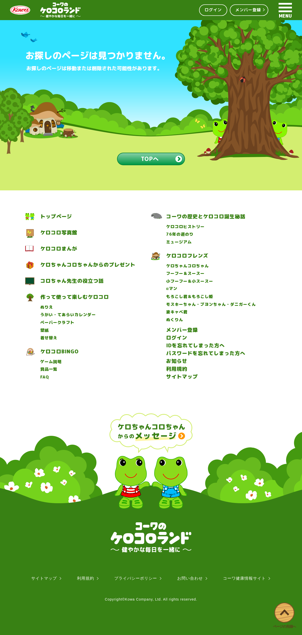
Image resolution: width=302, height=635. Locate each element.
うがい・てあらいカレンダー (68, 314)
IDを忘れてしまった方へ (195, 345)
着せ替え (48, 338)
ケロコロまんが (58, 248)
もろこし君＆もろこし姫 (189, 296)
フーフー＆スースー (185, 273)
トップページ (56, 216)
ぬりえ (46, 307)
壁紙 (44, 330)
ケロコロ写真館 (58, 232)
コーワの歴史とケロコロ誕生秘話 (205, 216)
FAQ (44, 377)
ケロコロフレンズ (187, 255)
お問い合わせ (190, 578)
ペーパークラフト (57, 322)
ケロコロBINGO (59, 351)
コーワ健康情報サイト (244, 578)
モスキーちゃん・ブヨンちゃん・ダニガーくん (211, 304)
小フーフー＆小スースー (189, 281)
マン (171, 288)
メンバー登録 (248, 10)
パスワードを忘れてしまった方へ (205, 353)
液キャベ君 (176, 312)
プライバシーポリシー (135, 578)
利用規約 (176, 368)
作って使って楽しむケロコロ (74, 296)
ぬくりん (174, 319)
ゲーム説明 (51, 361)
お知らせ (176, 361)
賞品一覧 (48, 369)
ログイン (213, 10)
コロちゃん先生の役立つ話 (72, 280)
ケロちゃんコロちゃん (187, 266)
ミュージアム (179, 242)
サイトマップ (182, 376)
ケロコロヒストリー (185, 226)
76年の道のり (180, 234)
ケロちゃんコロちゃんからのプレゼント (87, 264)
